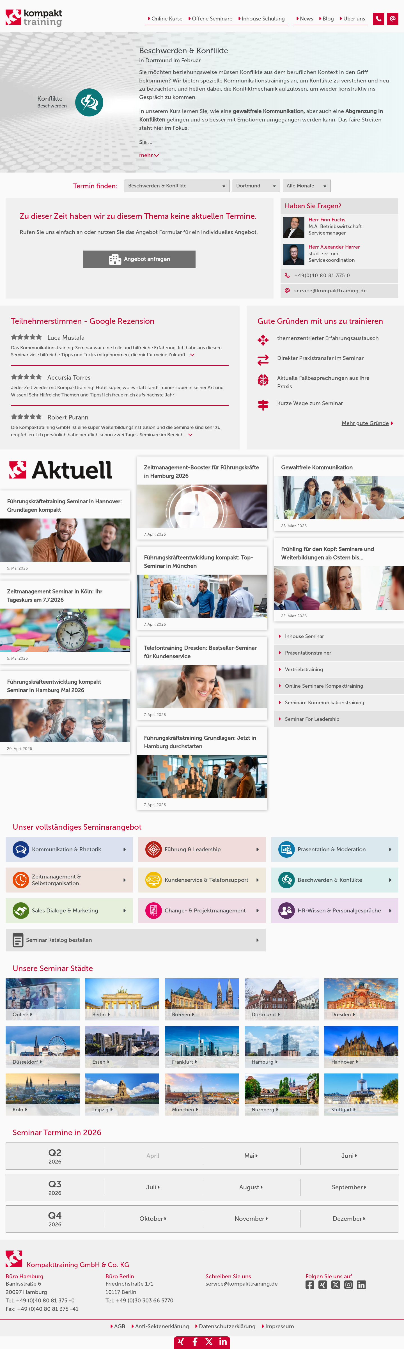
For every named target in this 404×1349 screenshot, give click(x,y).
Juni (349, 1156)
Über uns (352, 18)
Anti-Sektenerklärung (160, 1326)
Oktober (152, 1218)
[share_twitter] (209, 1342)
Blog (326, 18)
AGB (117, 1326)
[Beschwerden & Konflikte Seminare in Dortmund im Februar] (378, 19)
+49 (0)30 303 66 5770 (144, 1300)
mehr (149, 155)
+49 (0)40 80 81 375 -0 (45, 1300)
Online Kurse (165, 18)
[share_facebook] (195, 1342)
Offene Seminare (210, 18)
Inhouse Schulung (261, 18)
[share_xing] (181, 1342)
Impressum (277, 1326)
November (251, 1218)
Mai (251, 1156)
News (304, 18)
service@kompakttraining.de (242, 1283)
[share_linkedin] (223, 1342)
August (251, 1187)
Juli (153, 1187)
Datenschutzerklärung (225, 1326)
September (349, 1187)
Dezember (349, 1218)
